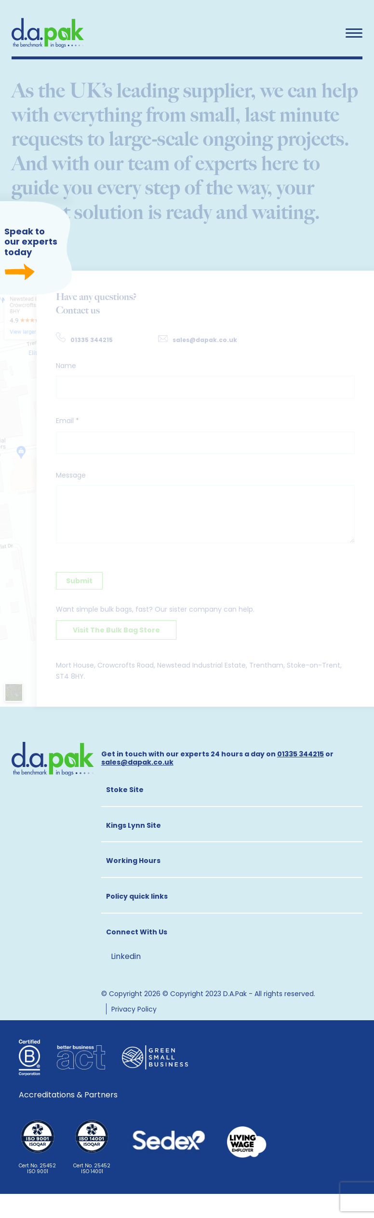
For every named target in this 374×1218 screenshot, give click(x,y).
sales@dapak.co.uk (205, 340)
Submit (79, 581)
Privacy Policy (134, 1009)
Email (67, 420)
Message (71, 475)
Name (66, 365)
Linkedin (126, 956)
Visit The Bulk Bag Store (116, 630)
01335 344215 (91, 340)
